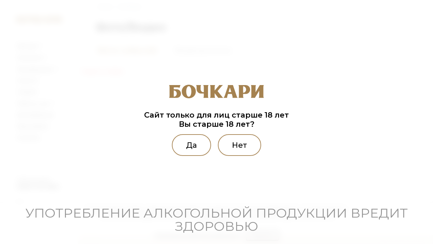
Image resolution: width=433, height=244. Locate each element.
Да (191, 145)
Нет (239, 145)
